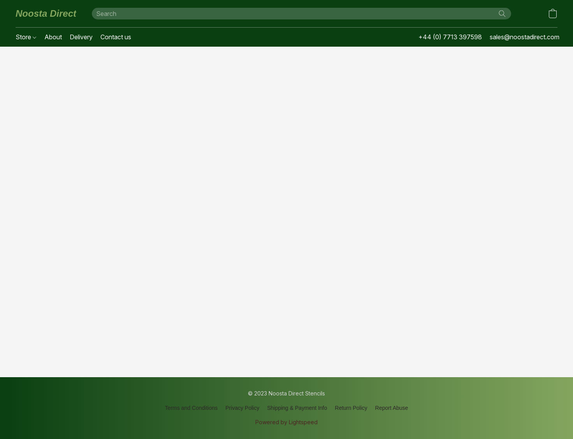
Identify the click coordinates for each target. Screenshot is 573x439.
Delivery (81, 37)
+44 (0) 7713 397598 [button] (450, 37)
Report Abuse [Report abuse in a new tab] (391, 408)
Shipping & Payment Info (297, 408)
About (53, 37)
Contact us (115, 37)
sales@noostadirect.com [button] (524, 37)
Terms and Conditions (191, 408)
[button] (46, 13)
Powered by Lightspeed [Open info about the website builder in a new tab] (286, 422)
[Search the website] (502, 13)
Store (26, 37)
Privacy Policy (242, 408)
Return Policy (351, 408)
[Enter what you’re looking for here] (301, 13)
